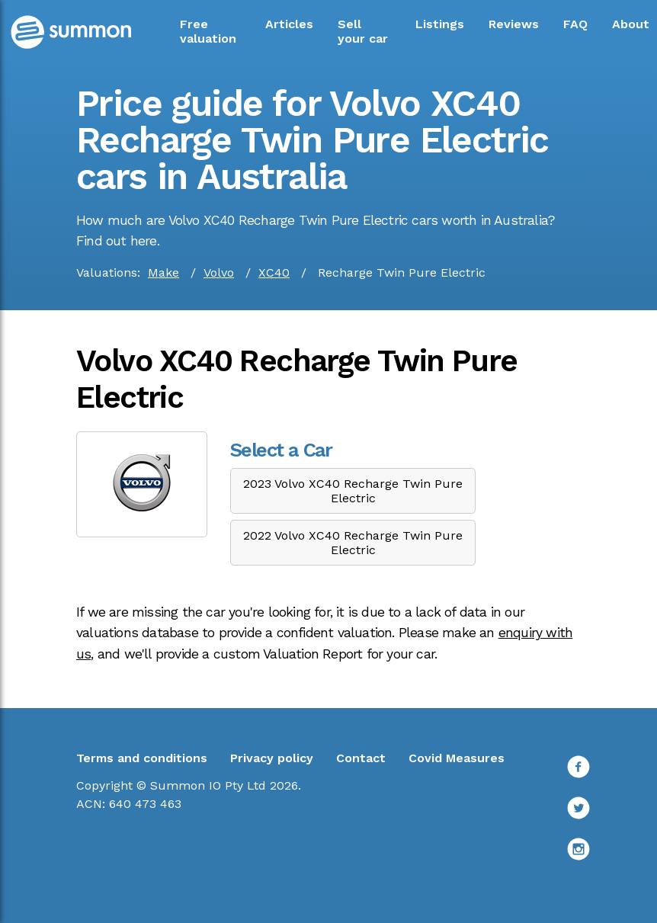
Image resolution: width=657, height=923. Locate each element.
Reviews (514, 24)
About (630, 24)
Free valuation (208, 31)
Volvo (219, 272)
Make (163, 272)
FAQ (575, 24)
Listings (439, 24)
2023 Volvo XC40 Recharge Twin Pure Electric (353, 490)
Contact (361, 758)
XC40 (274, 272)
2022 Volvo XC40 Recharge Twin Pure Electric (353, 542)
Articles (289, 24)
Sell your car (363, 31)
